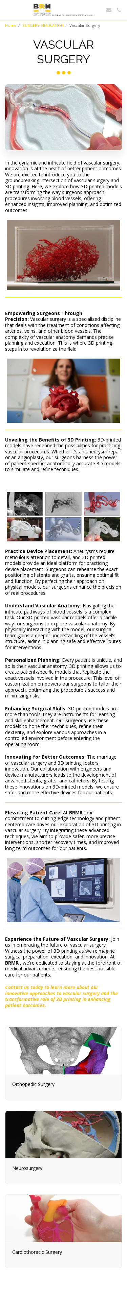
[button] (7, 10)
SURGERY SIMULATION (43, 25)
